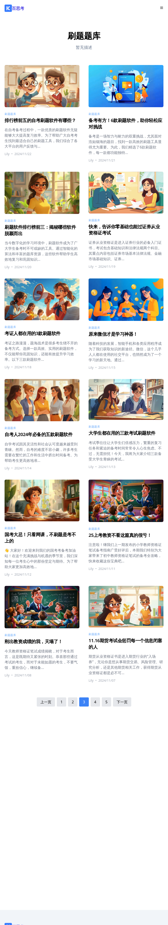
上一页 (45, 701)
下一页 (122, 701)
